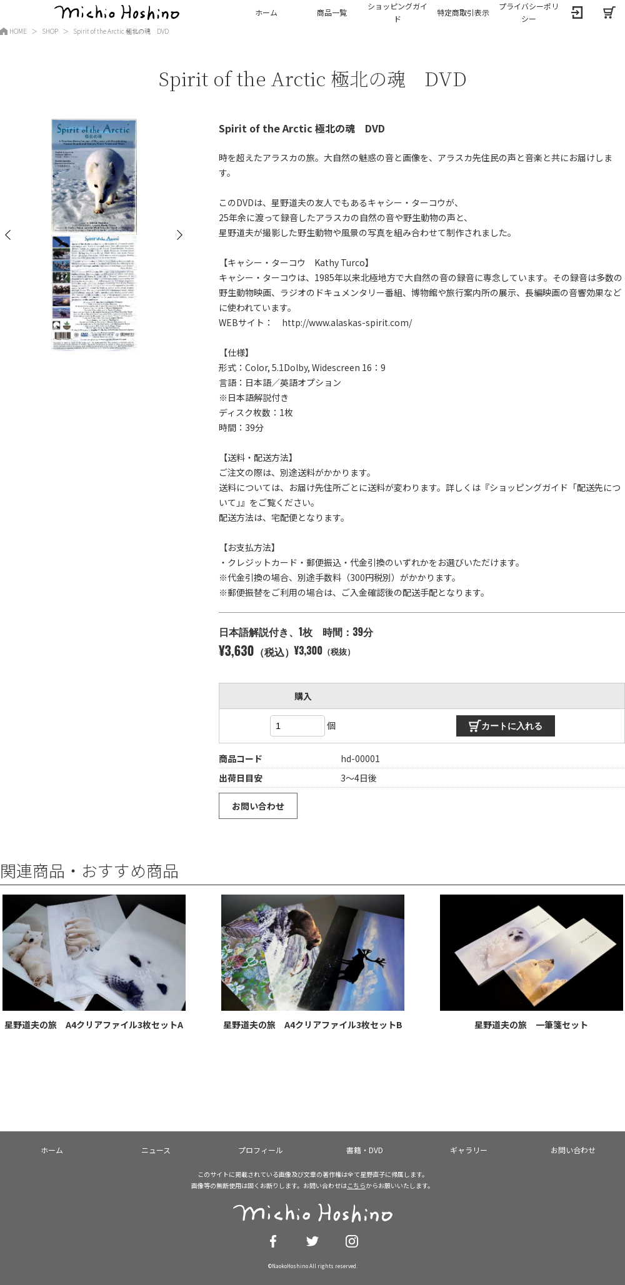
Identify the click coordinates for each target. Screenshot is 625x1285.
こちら (356, 1185)
